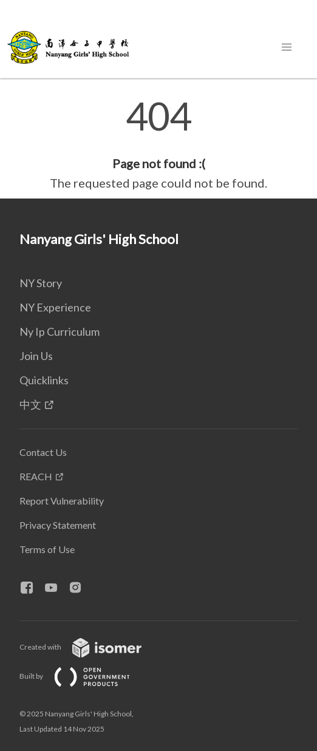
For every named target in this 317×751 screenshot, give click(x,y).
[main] (158, 144)
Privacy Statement (57, 525)
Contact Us (43, 452)
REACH (35, 476)
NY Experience (55, 307)
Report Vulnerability (61, 500)
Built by (84, 676)
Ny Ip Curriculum (59, 331)
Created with (90, 646)
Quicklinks (44, 380)
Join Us (36, 355)
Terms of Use (47, 549)
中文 (30, 404)
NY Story (40, 283)
